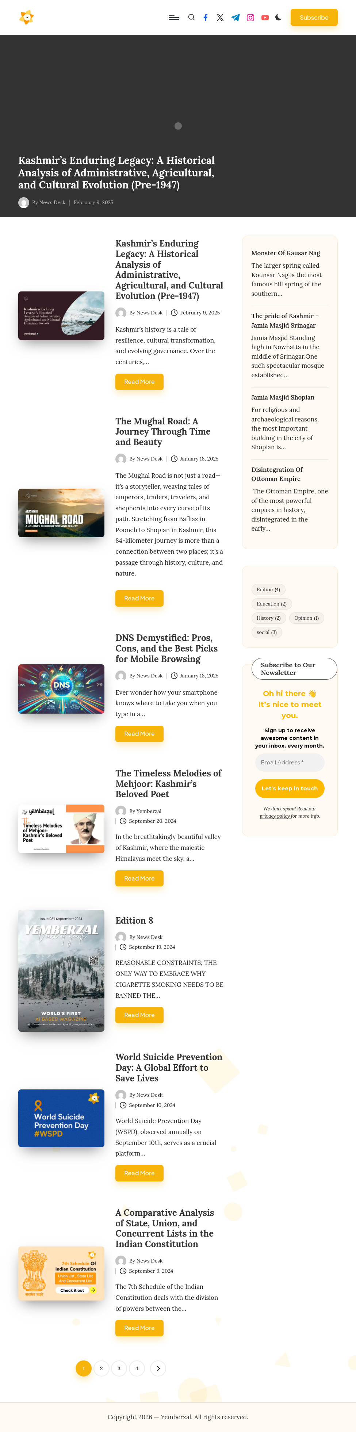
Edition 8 (134, 920)
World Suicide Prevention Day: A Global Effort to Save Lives (168, 1067)
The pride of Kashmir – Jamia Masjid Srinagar (285, 320)
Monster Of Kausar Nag (286, 253)
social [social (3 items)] (267, 632)
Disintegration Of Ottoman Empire (277, 474)
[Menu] (173, 17)
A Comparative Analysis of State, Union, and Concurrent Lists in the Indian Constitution (164, 1228)
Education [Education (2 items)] (272, 604)
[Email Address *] (290, 762)
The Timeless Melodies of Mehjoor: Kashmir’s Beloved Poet (168, 784)
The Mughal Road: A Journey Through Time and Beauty (163, 432)
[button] (314, 17)
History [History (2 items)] (269, 618)
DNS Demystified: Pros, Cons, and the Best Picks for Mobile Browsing (166, 648)
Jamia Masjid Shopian (283, 397)
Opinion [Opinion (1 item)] (307, 618)
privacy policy (275, 816)
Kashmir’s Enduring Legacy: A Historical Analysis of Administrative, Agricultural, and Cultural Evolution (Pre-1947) (116, 172)
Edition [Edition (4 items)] (268, 590)
